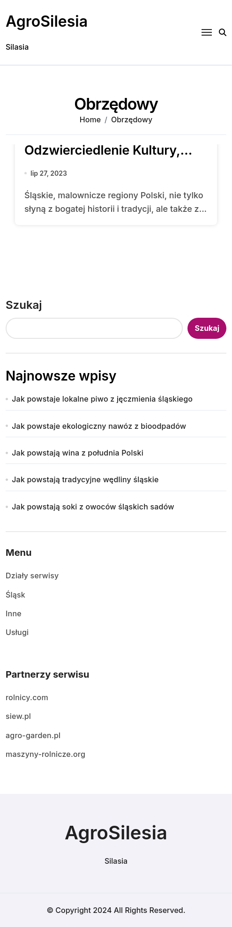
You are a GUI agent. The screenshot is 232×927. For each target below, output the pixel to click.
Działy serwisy (32, 575)
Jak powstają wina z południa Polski (77, 452)
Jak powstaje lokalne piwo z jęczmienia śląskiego (102, 399)
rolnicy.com (27, 697)
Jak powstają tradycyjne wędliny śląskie (85, 479)
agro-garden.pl (33, 735)
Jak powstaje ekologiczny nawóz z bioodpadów (99, 426)
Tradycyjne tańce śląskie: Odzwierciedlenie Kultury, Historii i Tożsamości (102, 150)
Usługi (17, 632)
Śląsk (15, 594)
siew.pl (18, 716)
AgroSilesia (47, 21)
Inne (14, 613)
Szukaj (24, 305)
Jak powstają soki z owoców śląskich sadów (93, 506)
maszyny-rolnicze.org (45, 754)
